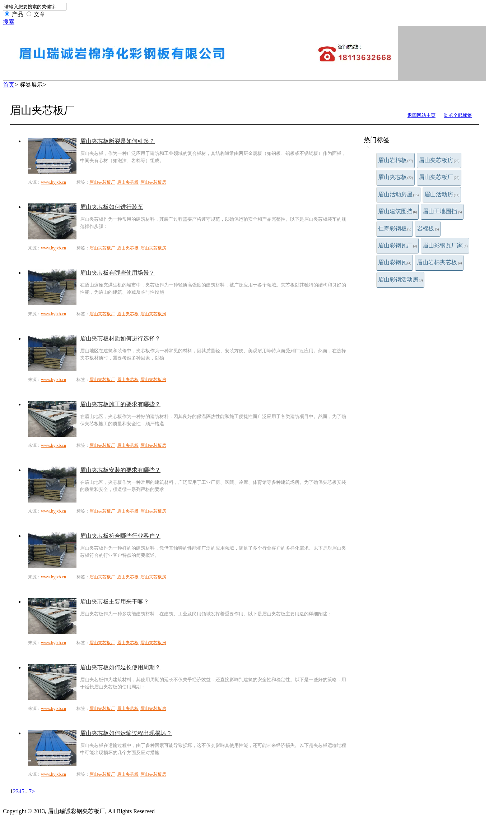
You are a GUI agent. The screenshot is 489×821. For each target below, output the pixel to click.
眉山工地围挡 (442, 211)
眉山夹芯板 (395, 177)
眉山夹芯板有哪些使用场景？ (117, 273)
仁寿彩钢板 (394, 228)
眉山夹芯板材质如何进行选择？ (120, 338)
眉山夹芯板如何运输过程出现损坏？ (126, 733)
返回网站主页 (422, 115)
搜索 (8, 22)
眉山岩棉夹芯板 (439, 262)
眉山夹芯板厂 (439, 177)
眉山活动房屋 (398, 194)
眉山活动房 (441, 194)
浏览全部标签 (458, 115)
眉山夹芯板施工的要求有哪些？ (120, 404)
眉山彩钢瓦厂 (397, 245)
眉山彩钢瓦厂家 (445, 245)
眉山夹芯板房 (439, 160)
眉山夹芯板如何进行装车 (111, 207)
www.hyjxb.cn (53, 182)
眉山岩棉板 (395, 160)
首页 (8, 85)
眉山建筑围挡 (397, 211)
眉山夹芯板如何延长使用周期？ (120, 667)
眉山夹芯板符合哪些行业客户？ (120, 536)
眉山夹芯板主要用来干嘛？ (114, 601)
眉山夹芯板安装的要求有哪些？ (120, 470)
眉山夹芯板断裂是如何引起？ (117, 141)
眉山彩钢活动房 (400, 279)
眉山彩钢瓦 (394, 262)
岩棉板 (428, 228)
